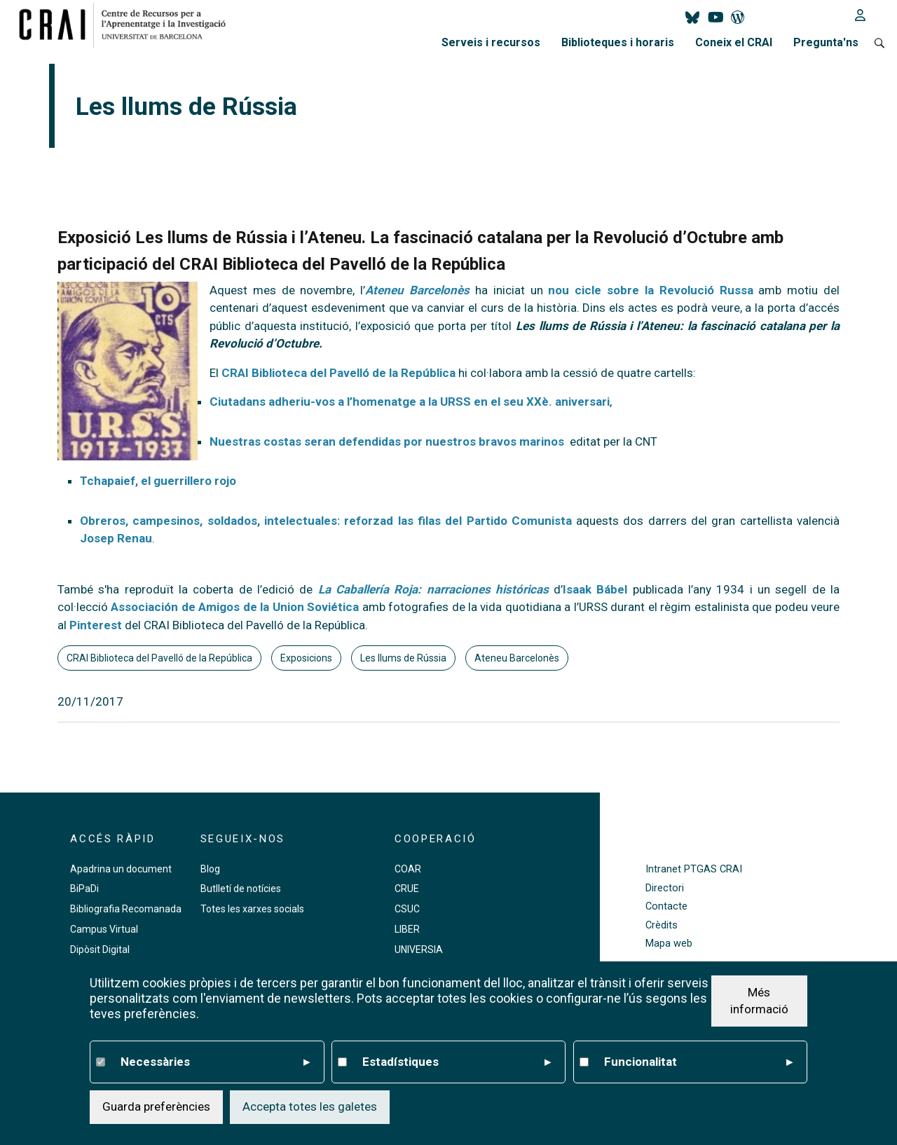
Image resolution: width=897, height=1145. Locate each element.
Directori (664, 888)
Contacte (666, 906)
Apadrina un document (121, 869)
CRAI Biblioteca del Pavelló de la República (337, 373)
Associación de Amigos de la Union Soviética (235, 607)
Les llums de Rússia (403, 658)
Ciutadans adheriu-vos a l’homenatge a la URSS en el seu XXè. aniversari (410, 402)
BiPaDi (84, 888)
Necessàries (215, 1062)
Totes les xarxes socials (252, 908)
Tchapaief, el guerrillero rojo (158, 481)
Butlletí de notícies (240, 888)
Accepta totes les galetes (309, 1106)
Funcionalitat (698, 1062)
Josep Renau (116, 538)
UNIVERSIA (419, 949)
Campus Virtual (104, 929)
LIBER (407, 929)
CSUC (407, 908)
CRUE (407, 888)
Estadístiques (457, 1062)
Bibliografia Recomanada (126, 908)
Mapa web (668, 943)
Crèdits (661, 925)
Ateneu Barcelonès (516, 658)
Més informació (759, 1000)
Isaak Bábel (595, 589)
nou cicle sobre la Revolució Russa (650, 290)
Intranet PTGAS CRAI (693, 869)
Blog (210, 869)
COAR (408, 869)
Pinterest (95, 625)
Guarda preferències (156, 1106)
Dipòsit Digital (100, 949)
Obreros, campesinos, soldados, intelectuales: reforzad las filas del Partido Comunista (326, 521)
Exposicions (306, 658)
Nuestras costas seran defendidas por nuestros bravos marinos (387, 441)
